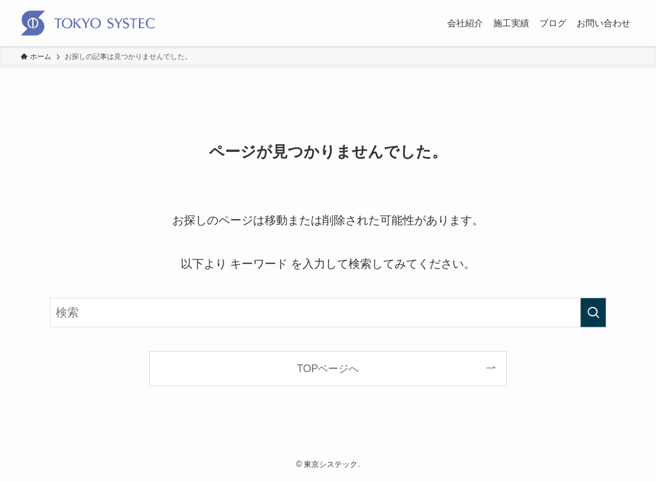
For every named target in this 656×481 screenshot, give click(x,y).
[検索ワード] (328, 312)
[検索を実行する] (593, 312)
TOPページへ (328, 368)
